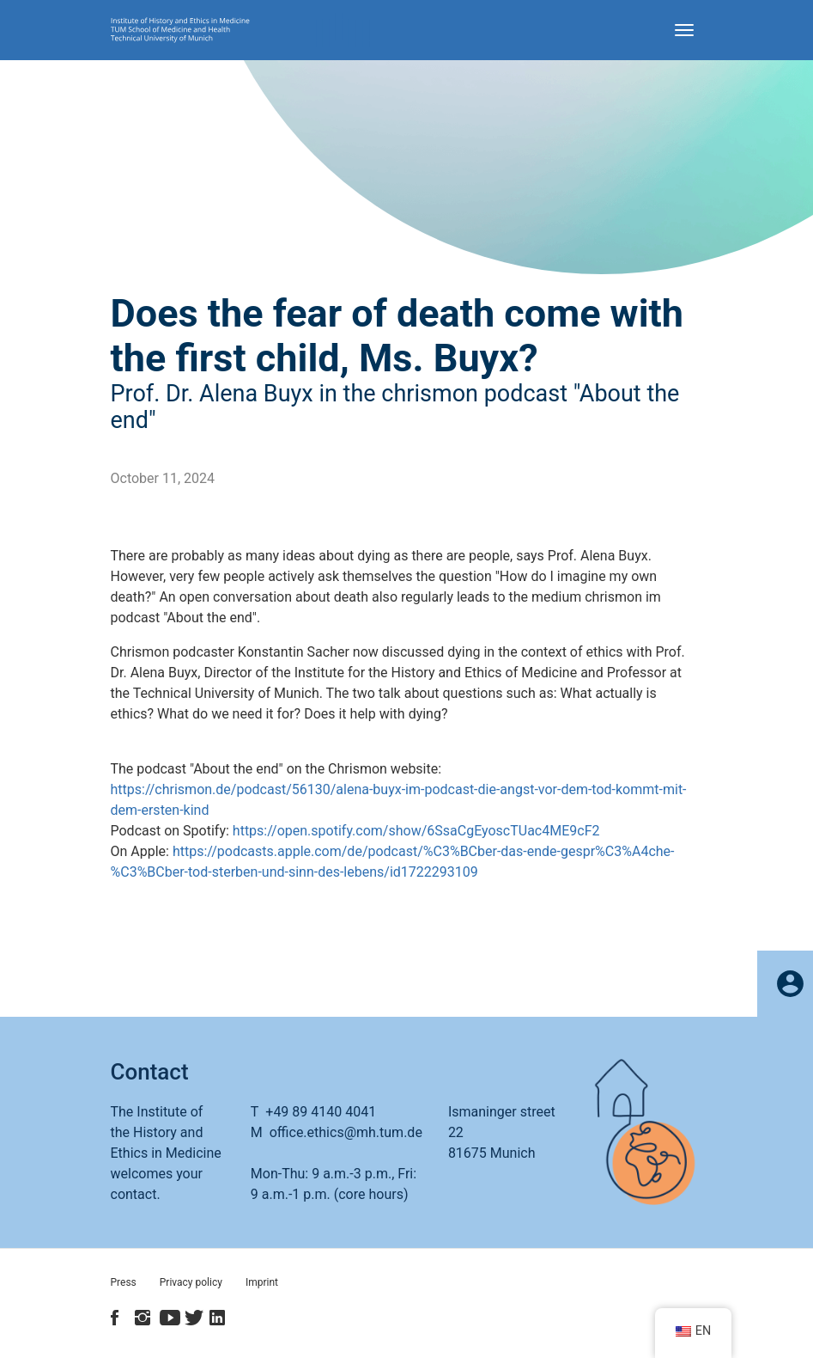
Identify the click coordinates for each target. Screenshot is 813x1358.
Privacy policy (191, 1282)
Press (124, 1282)
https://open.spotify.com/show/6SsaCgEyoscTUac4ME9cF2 (416, 831)
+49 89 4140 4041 (320, 1112)
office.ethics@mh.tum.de (346, 1132)
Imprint (262, 1282)
